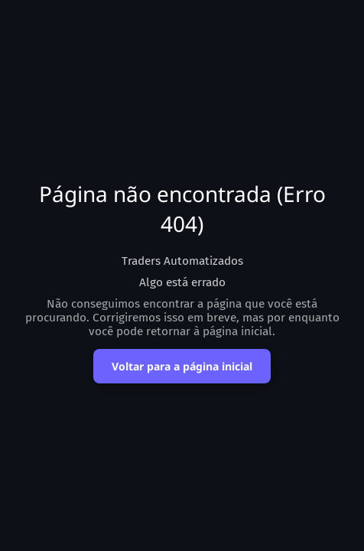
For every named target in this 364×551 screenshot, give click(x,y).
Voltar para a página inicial (182, 366)
